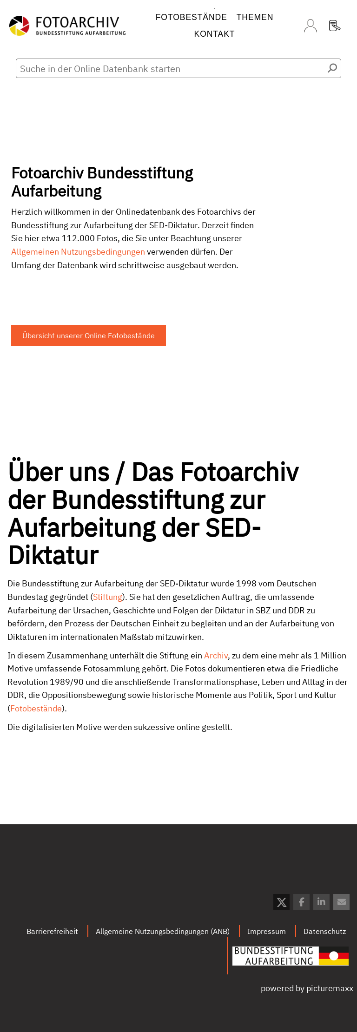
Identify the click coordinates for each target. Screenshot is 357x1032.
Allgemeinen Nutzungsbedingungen (78, 251)
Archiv (216, 659)
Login (310, 26)
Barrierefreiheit (52, 931)
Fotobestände (191, 17)
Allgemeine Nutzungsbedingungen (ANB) (163, 931)
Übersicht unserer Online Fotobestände (88, 335)
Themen (255, 17)
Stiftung (107, 601)
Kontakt (214, 34)
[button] (281, 902)
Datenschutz (325, 931)
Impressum (266, 931)
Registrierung (335, 26)
